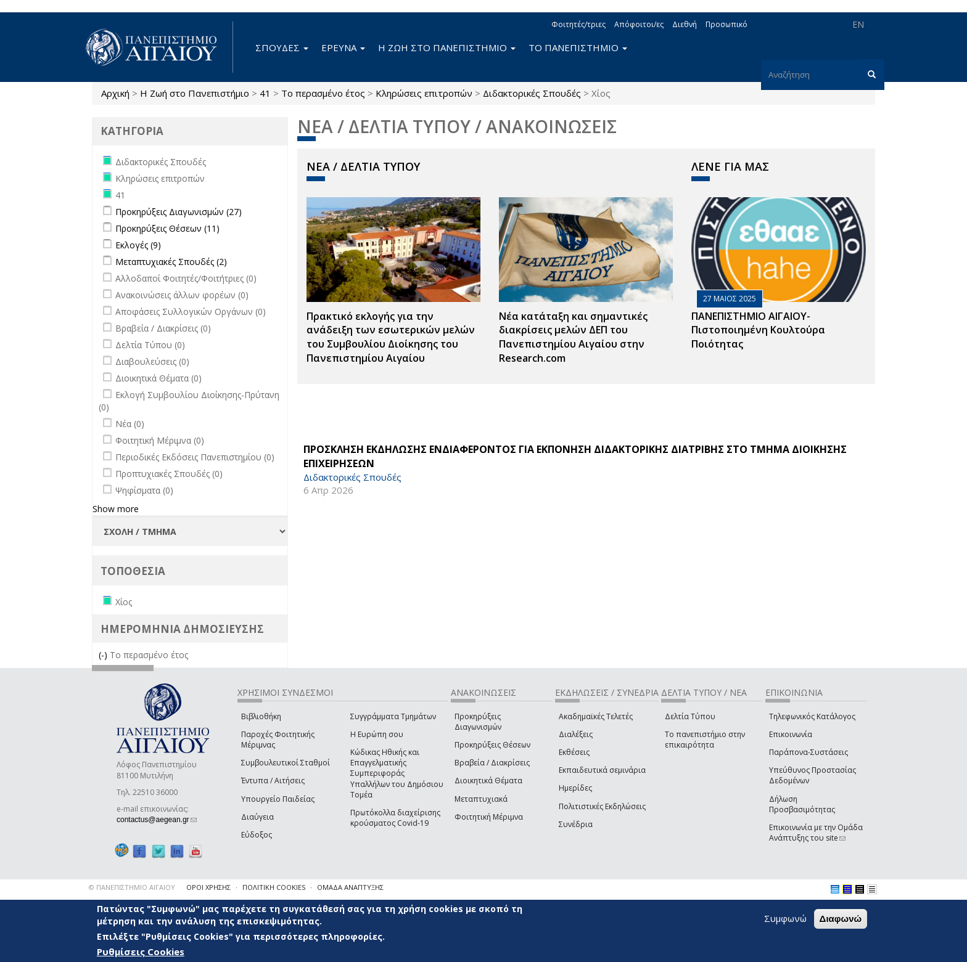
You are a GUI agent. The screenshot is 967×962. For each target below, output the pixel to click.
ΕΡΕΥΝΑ (343, 47)
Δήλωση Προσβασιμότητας (802, 804)
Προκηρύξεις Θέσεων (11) (167, 228)
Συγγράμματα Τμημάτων (393, 716)
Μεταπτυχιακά (481, 799)
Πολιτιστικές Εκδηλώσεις (602, 806)
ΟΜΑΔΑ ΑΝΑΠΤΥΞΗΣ (350, 887)
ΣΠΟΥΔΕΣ (281, 47)
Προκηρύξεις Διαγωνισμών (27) (178, 212)
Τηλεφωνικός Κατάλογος (812, 716)
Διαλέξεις (576, 734)
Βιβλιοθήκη (261, 716)
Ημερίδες (575, 788)
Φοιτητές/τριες (578, 24)
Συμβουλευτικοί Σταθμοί (285, 762)
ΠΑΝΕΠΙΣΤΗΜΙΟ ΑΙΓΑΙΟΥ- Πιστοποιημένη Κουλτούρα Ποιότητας (758, 330)
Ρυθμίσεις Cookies (140, 951)
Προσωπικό (726, 24)
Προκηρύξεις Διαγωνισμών (478, 721)
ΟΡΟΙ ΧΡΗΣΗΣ (208, 887)
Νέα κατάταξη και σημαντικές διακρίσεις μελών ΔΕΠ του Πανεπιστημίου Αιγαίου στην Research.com (573, 337)
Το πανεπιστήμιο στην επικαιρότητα (705, 739)
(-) (104, 655)
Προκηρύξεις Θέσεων (492, 745)
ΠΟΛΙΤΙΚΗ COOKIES (273, 887)
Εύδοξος (256, 835)
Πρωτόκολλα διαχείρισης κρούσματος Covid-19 (395, 817)
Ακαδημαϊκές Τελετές (596, 716)
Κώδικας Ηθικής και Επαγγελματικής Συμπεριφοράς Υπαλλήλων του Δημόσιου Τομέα (396, 773)
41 (265, 93)
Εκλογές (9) (138, 245)
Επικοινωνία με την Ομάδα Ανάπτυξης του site (816, 832)
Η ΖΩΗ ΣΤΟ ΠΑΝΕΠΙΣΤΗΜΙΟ (447, 47)
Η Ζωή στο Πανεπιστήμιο (194, 93)
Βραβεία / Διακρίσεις (492, 762)
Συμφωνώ (785, 918)
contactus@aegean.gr (157, 819)
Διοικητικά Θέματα (488, 780)
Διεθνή (684, 24)
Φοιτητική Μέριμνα (489, 817)
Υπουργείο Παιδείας (278, 799)
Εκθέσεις (574, 752)
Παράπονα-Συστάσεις (808, 752)
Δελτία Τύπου (690, 716)
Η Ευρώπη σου (376, 734)
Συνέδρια (576, 824)
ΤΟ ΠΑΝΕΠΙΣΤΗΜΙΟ (578, 47)
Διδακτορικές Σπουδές (532, 93)
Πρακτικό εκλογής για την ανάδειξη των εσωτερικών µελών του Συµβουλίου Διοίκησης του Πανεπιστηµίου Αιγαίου (391, 337)
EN (858, 24)
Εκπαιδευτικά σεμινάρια (602, 770)
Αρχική (115, 93)
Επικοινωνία (790, 734)
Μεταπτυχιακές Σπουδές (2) (171, 261)
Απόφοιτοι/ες (639, 24)
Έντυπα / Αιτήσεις (273, 780)
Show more (116, 509)
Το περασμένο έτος (323, 93)
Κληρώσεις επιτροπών (424, 93)
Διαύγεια (257, 817)
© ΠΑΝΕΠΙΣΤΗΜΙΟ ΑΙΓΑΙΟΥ (132, 887)
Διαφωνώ (841, 918)
